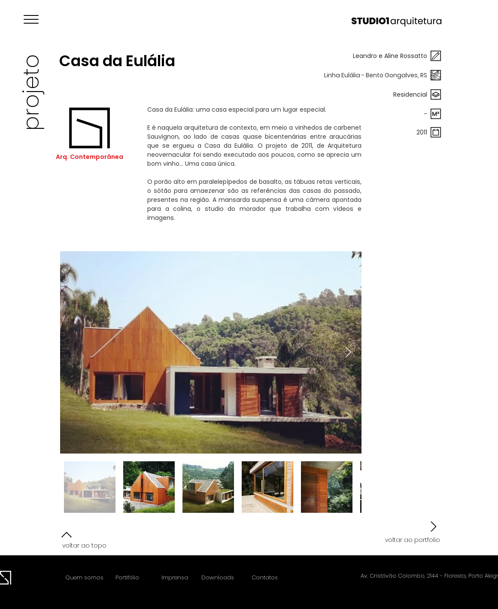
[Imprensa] (174, 578)
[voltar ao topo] (87, 538)
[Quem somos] (84, 578)
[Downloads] (217, 578)
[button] (31, 19)
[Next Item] (348, 352)
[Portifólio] (127, 578)
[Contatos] (265, 578)
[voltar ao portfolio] (411, 532)
